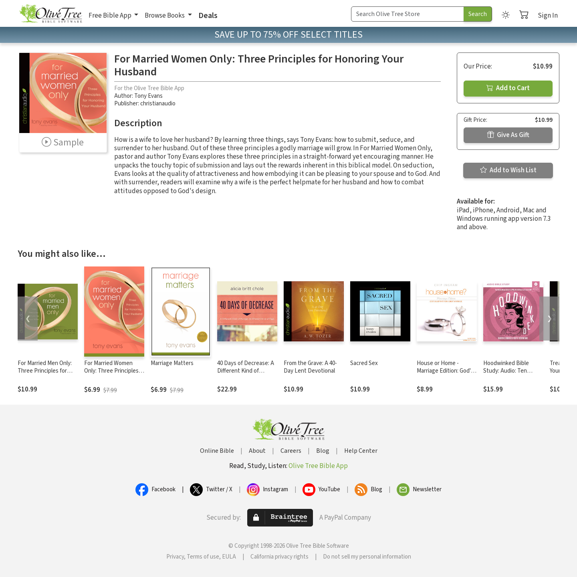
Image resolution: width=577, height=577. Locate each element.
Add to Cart (508, 88)
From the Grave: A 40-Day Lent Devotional (310, 367)
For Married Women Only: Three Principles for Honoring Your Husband (111, 374)
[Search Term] (407, 14)
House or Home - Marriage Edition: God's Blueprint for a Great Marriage (445, 374)
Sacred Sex (364, 363)
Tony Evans (148, 96)
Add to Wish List (508, 170)
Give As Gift (508, 135)
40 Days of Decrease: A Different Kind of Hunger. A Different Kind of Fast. (245, 374)
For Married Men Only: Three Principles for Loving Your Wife (45, 371)
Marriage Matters (172, 363)
